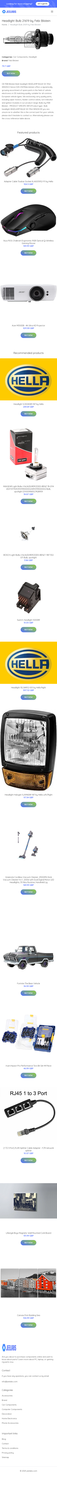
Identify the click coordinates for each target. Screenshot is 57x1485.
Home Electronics (9, 1418)
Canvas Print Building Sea (28, 1315)
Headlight (33, 57)
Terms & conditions (10, 1448)
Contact (5, 1443)
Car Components (20, 57)
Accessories (7, 1395)
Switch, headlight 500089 (28, 620)
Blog (4, 1439)
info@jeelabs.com (9, 1381)
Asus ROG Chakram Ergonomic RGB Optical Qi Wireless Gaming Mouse (28, 241)
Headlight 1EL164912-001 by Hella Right (28, 687)
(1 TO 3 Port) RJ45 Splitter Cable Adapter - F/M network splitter (28, 1149)
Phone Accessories (10, 1423)
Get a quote (42, 4)
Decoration (7, 1414)
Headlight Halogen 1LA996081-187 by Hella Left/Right (28, 795)
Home (4, 24)
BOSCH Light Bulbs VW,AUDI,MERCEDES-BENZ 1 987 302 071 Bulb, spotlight (28, 556)
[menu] (52, 11)
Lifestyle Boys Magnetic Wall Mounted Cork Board (28, 1233)
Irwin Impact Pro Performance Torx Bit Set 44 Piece (28, 1066)
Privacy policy (8, 1453)
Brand (4, 1400)
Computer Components (12, 1409)
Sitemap (5, 1457)
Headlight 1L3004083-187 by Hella (28, 404)
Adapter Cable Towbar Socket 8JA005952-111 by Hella (28, 181)
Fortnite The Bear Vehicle (28, 983)
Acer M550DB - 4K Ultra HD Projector (28, 325)
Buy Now (11, 73)
